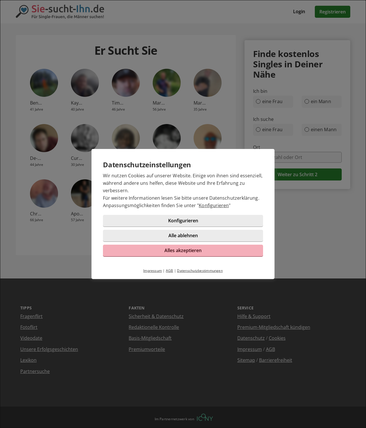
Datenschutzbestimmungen (200, 270)
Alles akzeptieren (183, 250)
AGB (169, 270)
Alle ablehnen (183, 235)
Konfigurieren (214, 205)
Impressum (152, 270)
